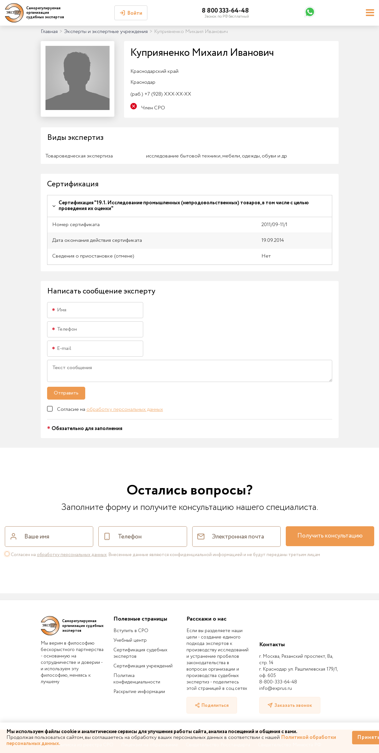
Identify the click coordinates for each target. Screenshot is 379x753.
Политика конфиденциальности (136, 679)
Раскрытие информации (139, 691)
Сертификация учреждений (143, 666)
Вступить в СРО (130, 630)
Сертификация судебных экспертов (140, 653)
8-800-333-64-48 (278, 682)
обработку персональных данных (125, 409)
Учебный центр (130, 640)
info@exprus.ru (275, 688)
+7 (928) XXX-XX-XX (160, 94)
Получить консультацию (330, 535)
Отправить (66, 393)
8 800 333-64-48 (225, 10)
